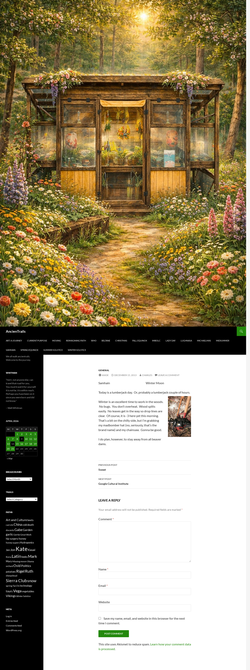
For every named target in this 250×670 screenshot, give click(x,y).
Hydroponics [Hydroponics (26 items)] (27, 542)
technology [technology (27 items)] (26, 585)
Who (93, 340)
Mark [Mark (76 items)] (32, 556)
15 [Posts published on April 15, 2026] (17, 443)
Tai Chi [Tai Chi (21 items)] (16, 585)
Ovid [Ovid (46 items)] (17, 566)
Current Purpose (37, 340)
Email (103, 585)
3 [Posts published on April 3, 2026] (26, 434)
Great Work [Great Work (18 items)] (25, 534)
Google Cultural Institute (144, 481)
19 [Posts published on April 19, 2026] (35, 443)
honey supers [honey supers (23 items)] (13, 542)
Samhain (10, 350)
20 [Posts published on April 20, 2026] (8, 448)
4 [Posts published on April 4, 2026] (30, 434)
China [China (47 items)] (18, 525)
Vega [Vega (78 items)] (17, 590)
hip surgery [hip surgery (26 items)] (12, 538)
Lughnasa (186, 340)
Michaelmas (204, 340)
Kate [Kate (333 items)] (22, 548)
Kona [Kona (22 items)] (8, 556)
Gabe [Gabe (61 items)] (18, 529)
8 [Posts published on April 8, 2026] (17, 438)
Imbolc (156, 340)
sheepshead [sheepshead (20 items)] (11, 575)
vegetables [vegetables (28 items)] (28, 591)
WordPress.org (13, 630)
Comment (106, 519)
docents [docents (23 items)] (10, 530)
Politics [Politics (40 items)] (26, 566)
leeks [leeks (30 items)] (24, 556)
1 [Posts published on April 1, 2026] (17, 434)
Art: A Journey (14, 340)
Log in (9, 616)
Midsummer (222, 340)
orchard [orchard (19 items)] (9, 566)
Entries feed (12, 620)
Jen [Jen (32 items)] (8, 550)
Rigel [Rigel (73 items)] (20, 571)
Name (103, 569)
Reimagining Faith (76, 340)
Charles (147, 375)
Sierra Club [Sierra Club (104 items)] (16, 580)
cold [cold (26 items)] (24, 524)
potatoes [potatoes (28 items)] (11, 571)
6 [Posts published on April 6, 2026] (8, 438)
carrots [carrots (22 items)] (9, 524)
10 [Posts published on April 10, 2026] (26, 438)
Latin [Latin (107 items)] (16, 556)
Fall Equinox (139, 340)
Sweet (144, 467)
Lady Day (171, 340)
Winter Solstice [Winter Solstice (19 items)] (23, 596)
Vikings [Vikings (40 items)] (11, 596)
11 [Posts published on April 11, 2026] (30, 438)
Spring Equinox (29, 350)
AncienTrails (16, 331)
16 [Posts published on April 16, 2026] (21, 443)
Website (104, 602)
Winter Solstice (77, 350)
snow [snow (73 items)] (31, 580)
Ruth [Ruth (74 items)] (29, 571)
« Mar (10, 458)
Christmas (121, 340)
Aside (105, 375)
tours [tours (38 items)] (9, 591)
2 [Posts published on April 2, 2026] (21, 434)
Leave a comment (168, 375)
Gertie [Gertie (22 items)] (16, 534)
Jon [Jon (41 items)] (12, 550)
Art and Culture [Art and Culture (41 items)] (16, 520)
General (103, 370)
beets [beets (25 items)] (30, 520)
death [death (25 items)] (30, 524)
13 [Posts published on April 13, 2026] (8, 443)
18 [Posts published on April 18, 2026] (30, 443)
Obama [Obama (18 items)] (30, 561)
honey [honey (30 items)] (22, 538)
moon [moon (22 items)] (24, 561)
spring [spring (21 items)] (9, 585)
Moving (56, 340)
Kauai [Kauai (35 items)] (31, 550)
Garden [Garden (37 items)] (27, 530)
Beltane (106, 340)
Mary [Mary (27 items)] (9, 561)
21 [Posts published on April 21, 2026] (12, 448)
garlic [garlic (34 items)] (9, 534)
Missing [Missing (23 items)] (16, 561)
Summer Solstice (53, 350)
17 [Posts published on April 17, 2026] (26, 443)
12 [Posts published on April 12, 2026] (35, 438)
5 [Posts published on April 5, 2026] (35, 434)
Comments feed (14, 625)
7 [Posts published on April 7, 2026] (12, 438)
